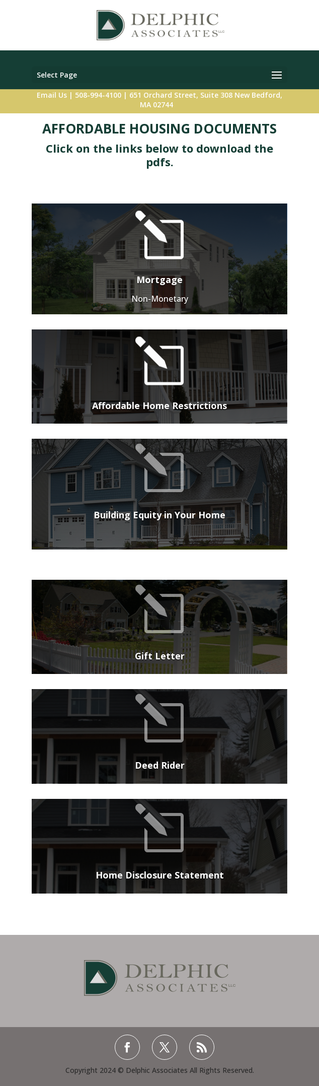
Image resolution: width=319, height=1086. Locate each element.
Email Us (52, 95)
